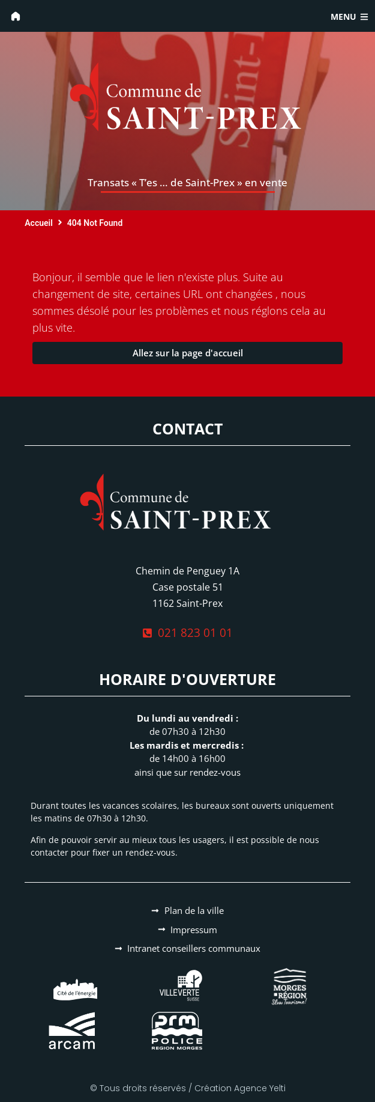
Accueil (39, 223)
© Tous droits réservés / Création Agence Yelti (188, 1088)
